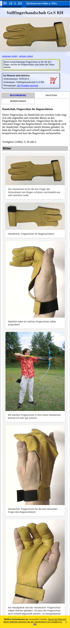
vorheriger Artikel (9, 56)
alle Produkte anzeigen (27, 85)
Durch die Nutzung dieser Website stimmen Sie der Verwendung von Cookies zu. (34, 620)
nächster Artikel (26, 56)
